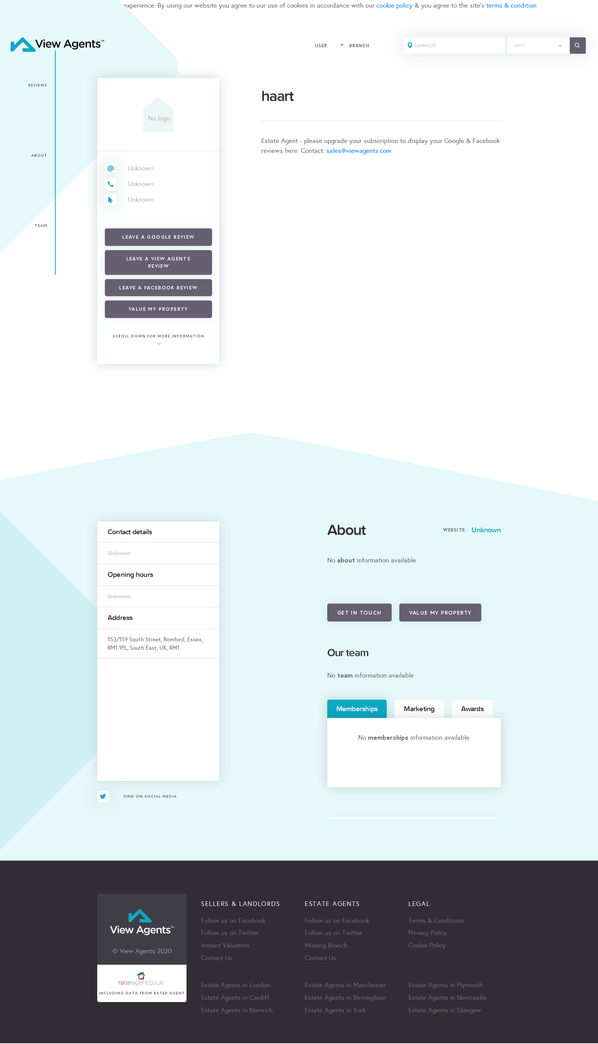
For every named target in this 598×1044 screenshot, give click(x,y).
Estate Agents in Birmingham (345, 998)
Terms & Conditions (436, 921)
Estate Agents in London (235, 986)
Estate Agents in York (335, 1011)
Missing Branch (326, 946)
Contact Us (216, 959)
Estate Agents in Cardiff (235, 998)
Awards (472, 709)
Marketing (419, 709)
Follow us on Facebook (233, 921)
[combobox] (537, 46)
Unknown (141, 168)
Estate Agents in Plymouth (445, 986)
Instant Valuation (225, 946)
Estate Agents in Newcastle (447, 998)
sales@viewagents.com (358, 151)
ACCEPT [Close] (14, 22)
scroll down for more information (158, 336)
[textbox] (537, 44)
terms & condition (511, 6)
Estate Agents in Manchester (345, 986)
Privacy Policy (427, 934)
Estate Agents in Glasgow (444, 1011)
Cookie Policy (427, 946)
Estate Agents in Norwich (237, 1011)
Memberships (357, 709)
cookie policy (394, 6)
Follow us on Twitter (230, 934)
